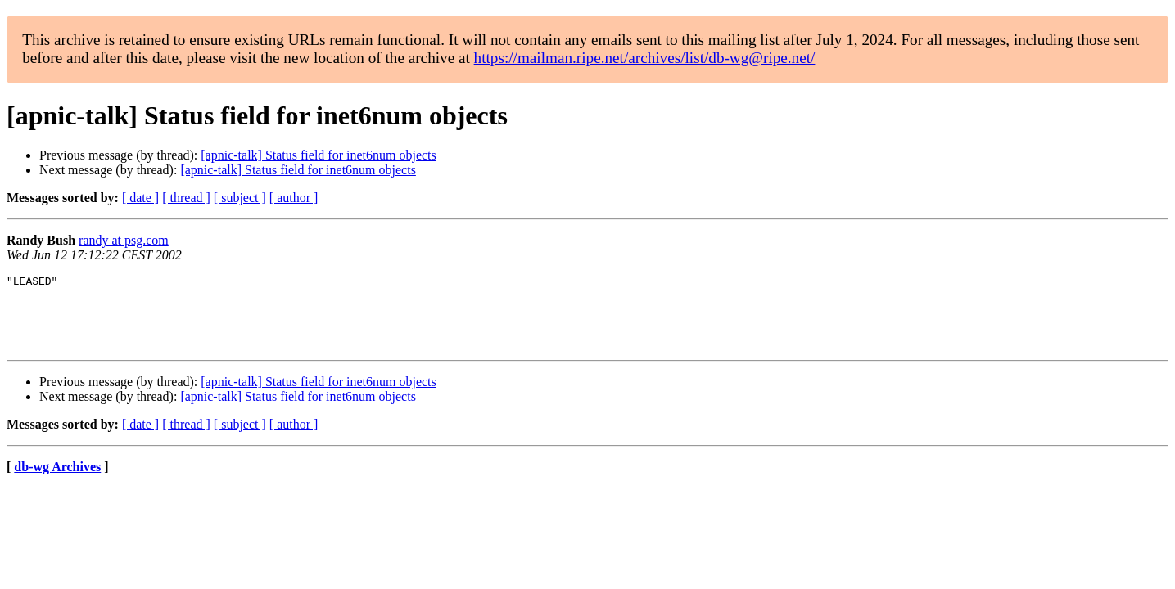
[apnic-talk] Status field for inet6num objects (318, 155)
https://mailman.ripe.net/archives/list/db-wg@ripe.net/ (645, 57)
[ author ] (294, 198)
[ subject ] (240, 198)
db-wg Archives (57, 481)
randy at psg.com (124, 240)
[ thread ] (186, 198)
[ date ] (140, 198)
